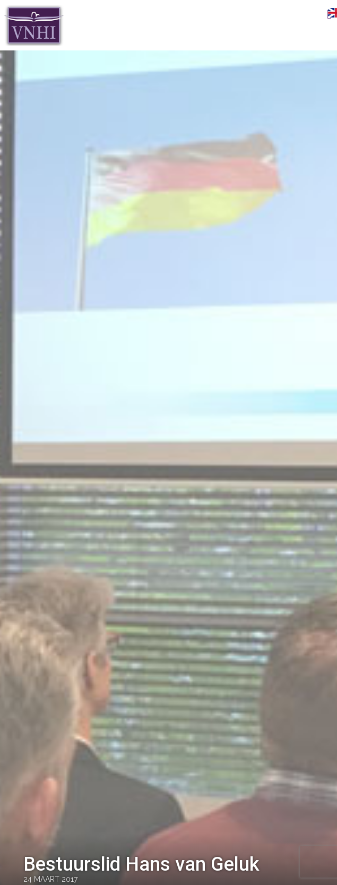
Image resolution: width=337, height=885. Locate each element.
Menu (313, 14)
